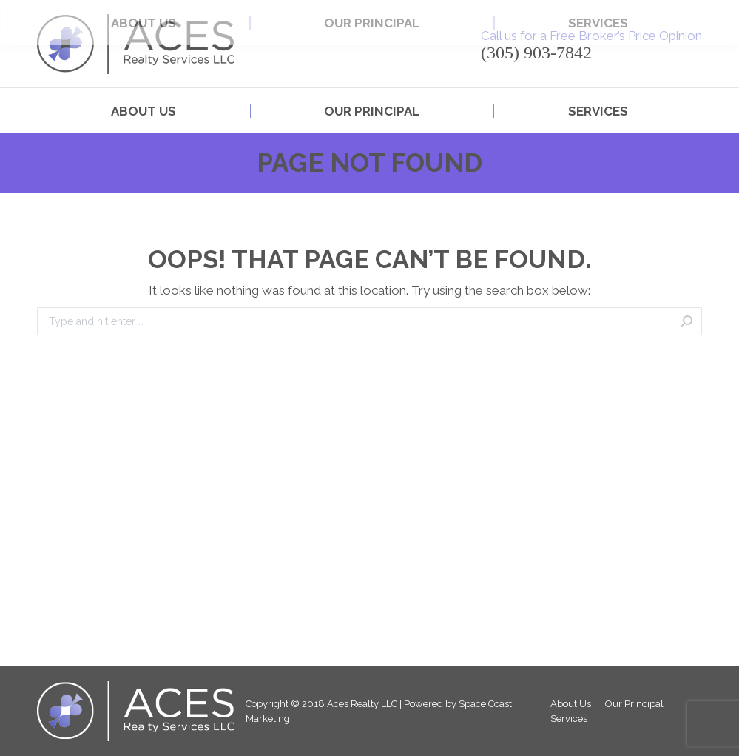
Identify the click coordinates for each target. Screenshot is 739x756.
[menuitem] (143, 111)
